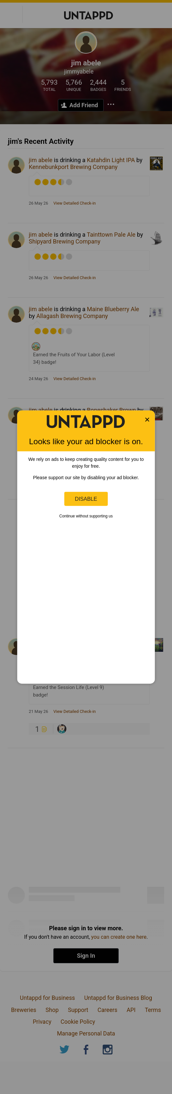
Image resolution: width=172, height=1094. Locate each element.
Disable (86, 499)
